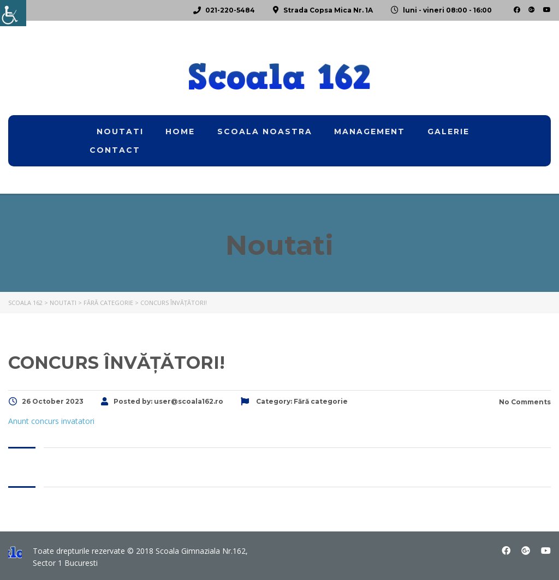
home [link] (180, 131)
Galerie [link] (448, 131)
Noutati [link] (120, 131)
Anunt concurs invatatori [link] (51, 421)
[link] (13, 13)
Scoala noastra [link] (264, 131)
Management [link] (369, 131)
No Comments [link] (524, 402)
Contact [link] (115, 150)
